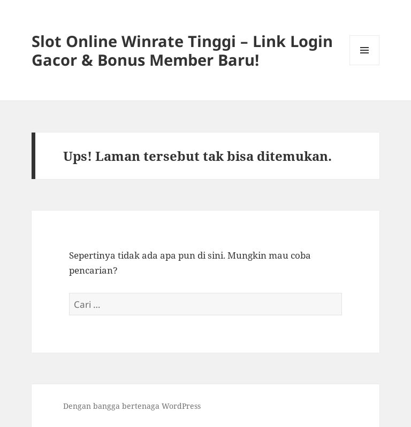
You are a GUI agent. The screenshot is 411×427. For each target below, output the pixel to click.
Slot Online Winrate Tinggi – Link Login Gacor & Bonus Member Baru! (182, 50)
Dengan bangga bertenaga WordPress (132, 406)
